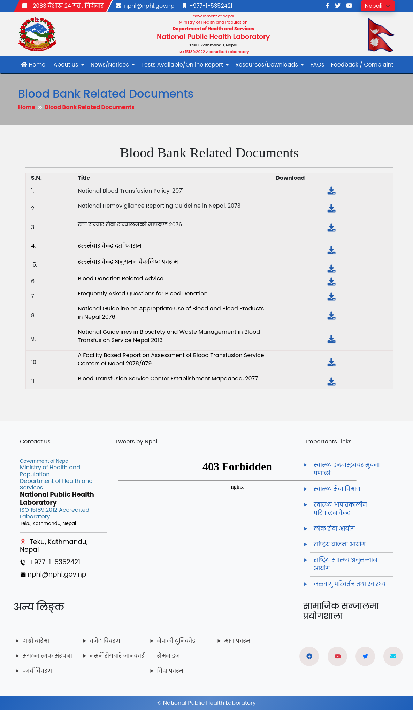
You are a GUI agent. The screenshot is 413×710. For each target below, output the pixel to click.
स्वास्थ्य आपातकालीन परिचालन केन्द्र (340, 509)
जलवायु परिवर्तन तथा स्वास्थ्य (350, 584)
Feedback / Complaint (362, 65)
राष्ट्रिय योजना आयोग (339, 544)
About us (69, 65)
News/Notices (113, 65)
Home (33, 65)
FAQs (317, 65)
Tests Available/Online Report (185, 65)
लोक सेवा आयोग (334, 529)
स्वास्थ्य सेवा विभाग (337, 489)
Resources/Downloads (270, 65)
